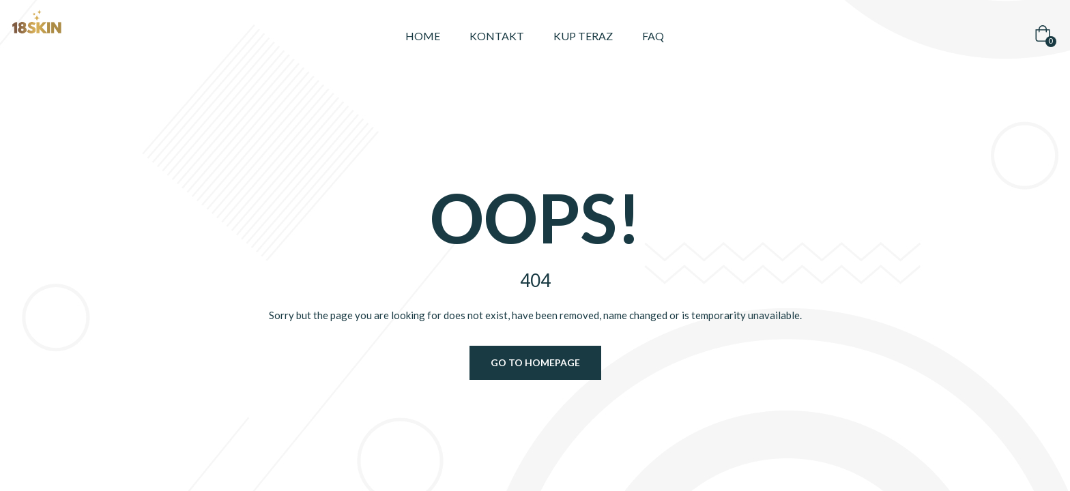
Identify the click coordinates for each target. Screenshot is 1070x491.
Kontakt (496, 35)
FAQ (653, 35)
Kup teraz (583, 35)
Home (422, 35)
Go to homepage (535, 362)
